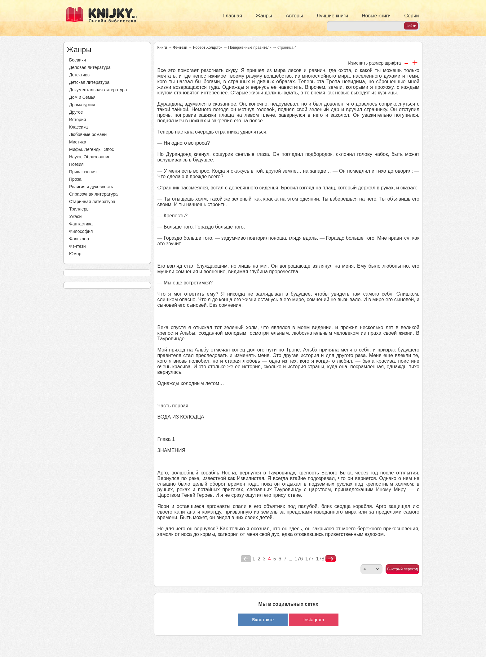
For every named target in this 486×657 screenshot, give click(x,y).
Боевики (77, 59)
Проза (75, 179)
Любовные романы (88, 134)
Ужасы (75, 216)
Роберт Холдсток (207, 47)
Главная (232, 15)
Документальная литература (98, 89)
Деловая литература (90, 67)
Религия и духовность (91, 186)
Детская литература (89, 82)
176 (298, 558)
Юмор (75, 253)
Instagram (313, 619)
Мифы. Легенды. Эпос (91, 149)
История (77, 119)
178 (320, 558)
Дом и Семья (82, 97)
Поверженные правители (250, 47)
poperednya (246, 559)
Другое (76, 112)
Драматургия (82, 104)
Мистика (77, 141)
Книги (162, 47)
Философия (81, 231)
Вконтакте (263, 619)
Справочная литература (93, 194)
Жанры (264, 15)
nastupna (330, 559)
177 (309, 558)
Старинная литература (92, 201)
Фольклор (79, 238)
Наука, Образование (90, 156)
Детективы (80, 74)
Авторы (294, 15)
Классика (78, 127)
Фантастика (81, 223)
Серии (411, 15)
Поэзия (76, 164)
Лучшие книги (332, 15)
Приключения (83, 171)
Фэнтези (77, 246)
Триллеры (79, 208)
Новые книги (376, 15)
